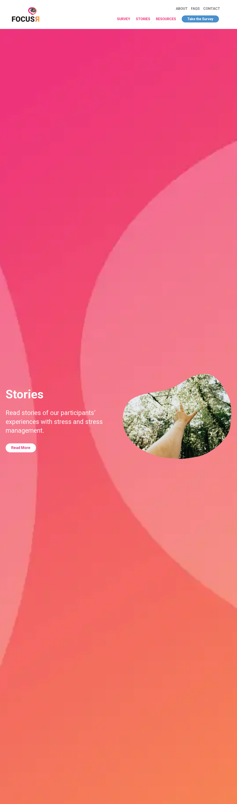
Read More (20, 447)
